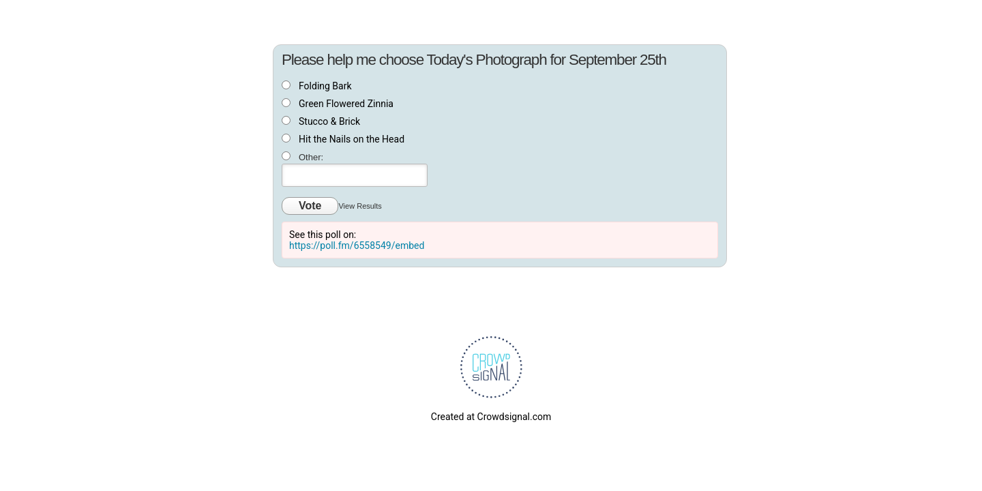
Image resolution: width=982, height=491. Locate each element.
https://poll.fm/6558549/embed (356, 245)
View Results (359, 206)
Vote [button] (310, 205)
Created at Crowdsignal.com (491, 416)
